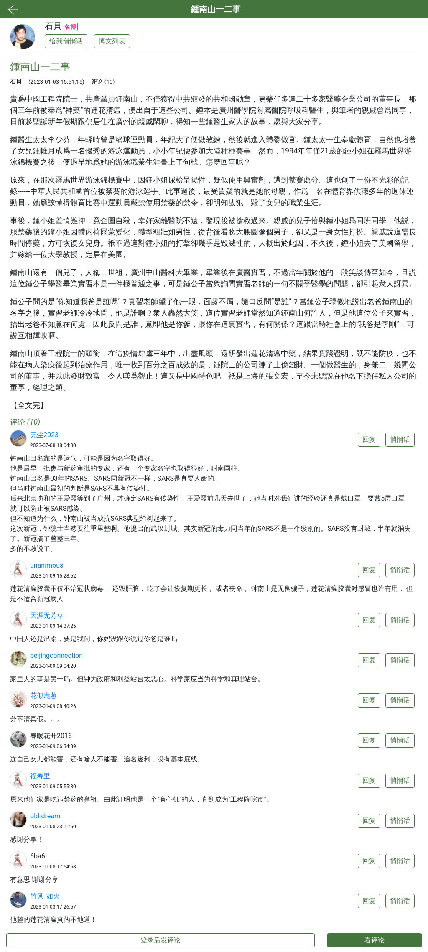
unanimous (46, 565)
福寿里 (40, 776)
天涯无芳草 (47, 615)
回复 (369, 439)
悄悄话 (400, 439)
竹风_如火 (45, 896)
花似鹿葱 (43, 696)
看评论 (374, 940)
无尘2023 (44, 435)
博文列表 (112, 41)
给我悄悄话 (66, 41)
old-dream (45, 816)
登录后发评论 (160, 940)
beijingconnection (56, 655)
